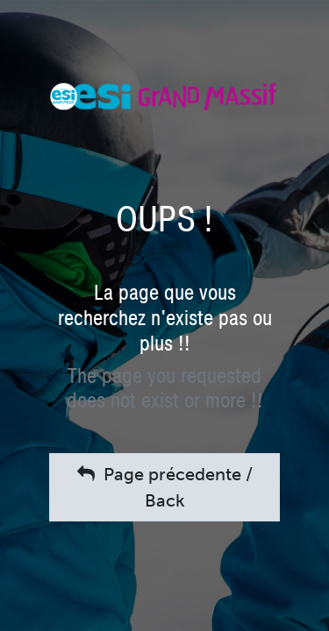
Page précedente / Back (165, 487)
